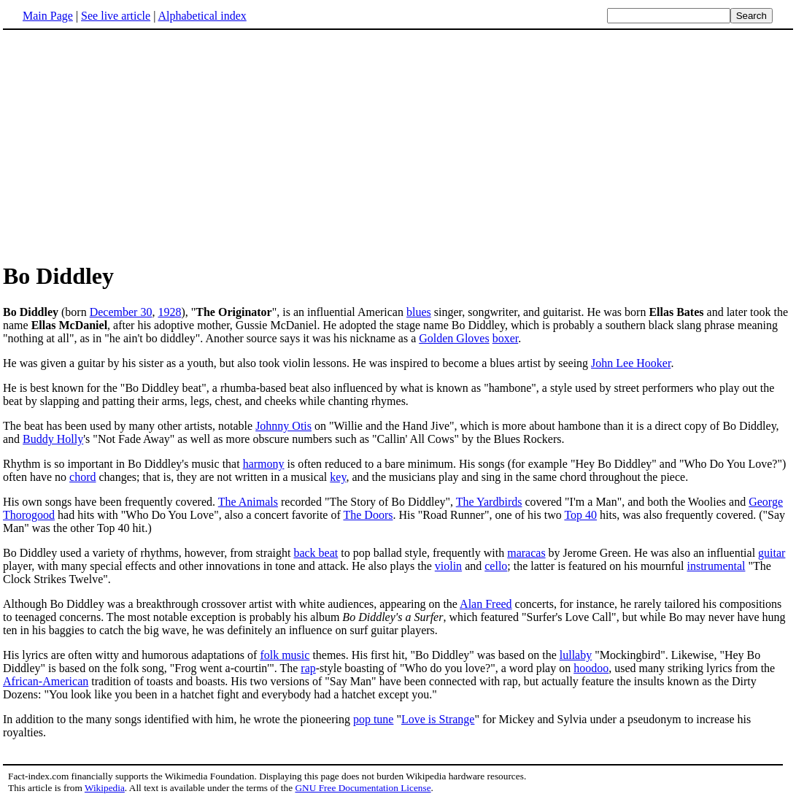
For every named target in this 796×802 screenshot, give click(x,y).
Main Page (48, 15)
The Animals (248, 502)
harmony (264, 464)
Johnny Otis (283, 426)
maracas (526, 553)
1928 (169, 312)
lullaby (576, 655)
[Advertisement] (398, 145)
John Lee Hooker (631, 363)
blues (418, 312)
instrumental (716, 566)
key (338, 477)
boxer (505, 338)
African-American (45, 681)
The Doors (368, 515)
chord (82, 477)
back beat (315, 553)
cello (495, 566)
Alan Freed (486, 604)
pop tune (373, 719)
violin (448, 566)
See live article (115, 15)
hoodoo (590, 668)
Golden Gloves (454, 338)
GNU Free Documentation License (362, 787)
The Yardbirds (489, 502)
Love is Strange (437, 719)
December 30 (121, 312)
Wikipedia (105, 787)
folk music (284, 655)
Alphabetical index (202, 15)
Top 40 (580, 515)
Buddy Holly (53, 439)
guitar (771, 553)
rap (308, 668)
